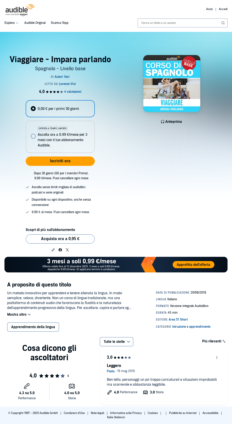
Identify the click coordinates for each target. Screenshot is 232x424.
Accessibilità (211, 413)
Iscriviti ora (60, 161)
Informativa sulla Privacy (126, 413)
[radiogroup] (60, 126)
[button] (53, 249)
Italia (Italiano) (116, 417)
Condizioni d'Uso (74, 413)
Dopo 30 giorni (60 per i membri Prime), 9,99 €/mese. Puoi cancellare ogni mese (61, 175)
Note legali (98, 413)
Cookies (153, 413)
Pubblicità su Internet (183, 413)
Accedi (223, 9)
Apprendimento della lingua (33, 327)
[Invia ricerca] (224, 23)
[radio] (60, 108)
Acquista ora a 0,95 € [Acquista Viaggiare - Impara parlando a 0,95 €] (60, 239)
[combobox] (183, 23)
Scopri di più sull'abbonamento (50, 230)
